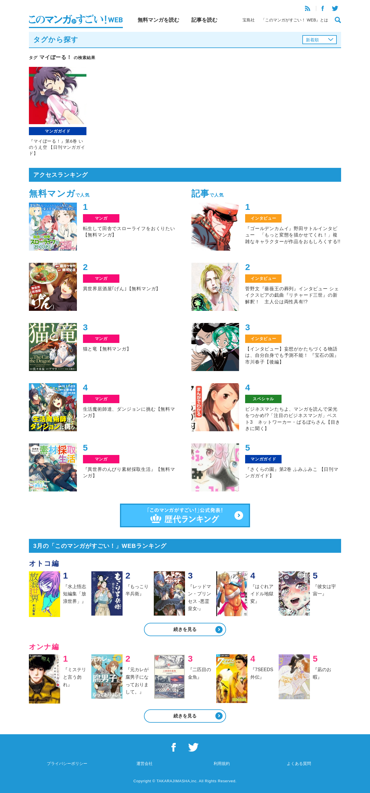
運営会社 (144, 763)
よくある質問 (299, 763)
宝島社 (249, 20)
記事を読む (204, 20)
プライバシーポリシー (67, 763)
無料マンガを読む (158, 20)
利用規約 (222, 763)
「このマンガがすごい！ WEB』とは (294, 20)
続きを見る (185, 629)
